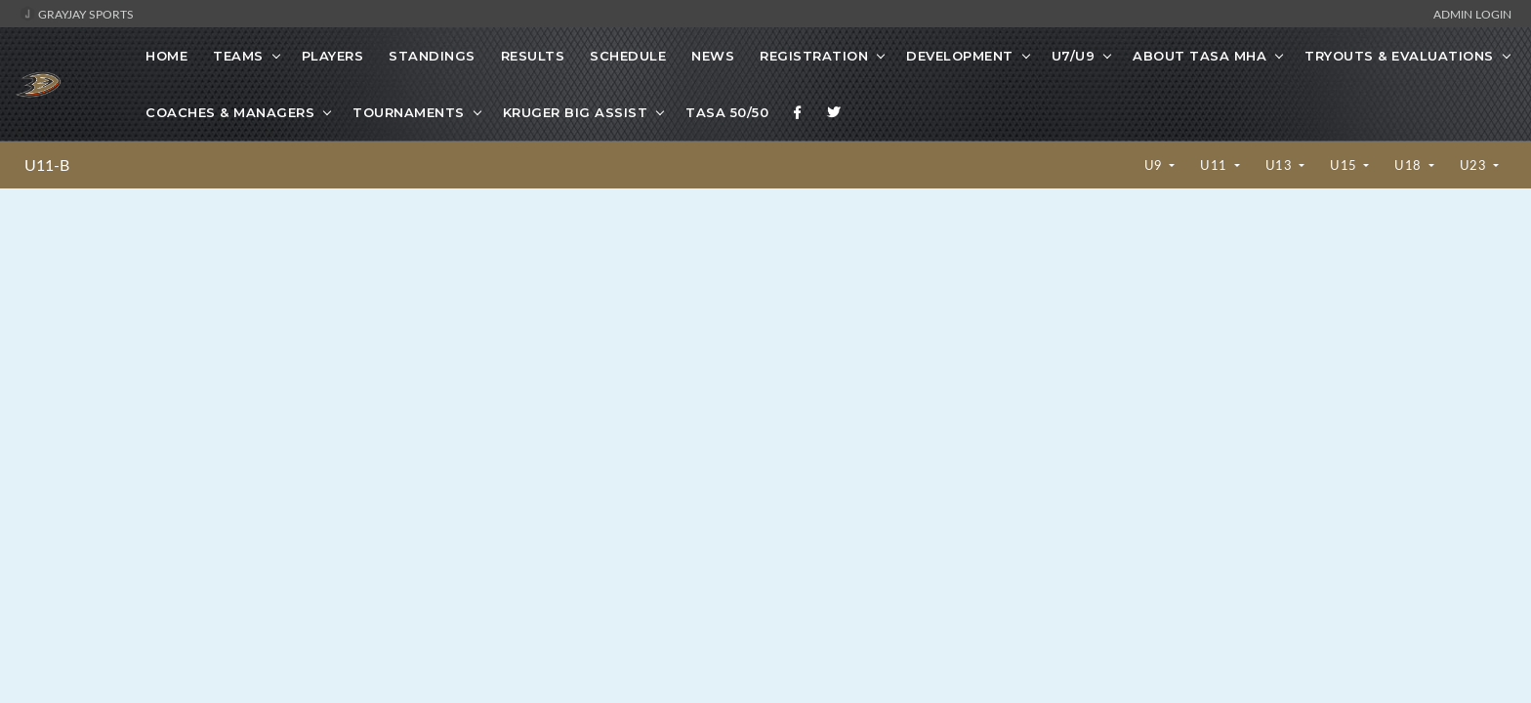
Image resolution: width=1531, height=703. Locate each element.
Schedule (628, 55)
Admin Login (1472, 13)
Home (166, 55)
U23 (1475, 165)
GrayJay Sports (77, 13)
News (712, 55)
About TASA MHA (1199, 55)
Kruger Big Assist (575, 112)
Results (533, 55)
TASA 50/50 (726, 112)
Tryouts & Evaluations (1399, 55)
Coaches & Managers (229, 112)
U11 (1215, 165)
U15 (1345, 165)
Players (333, 55)
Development (960, 55)
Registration (814, 55)
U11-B (46, 165)
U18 (1409, 165)
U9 (1155, 165)
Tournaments (408, 112)
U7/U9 (1074, 55)
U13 (1280, 165)
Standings (432, 55)
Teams (238, 55)
